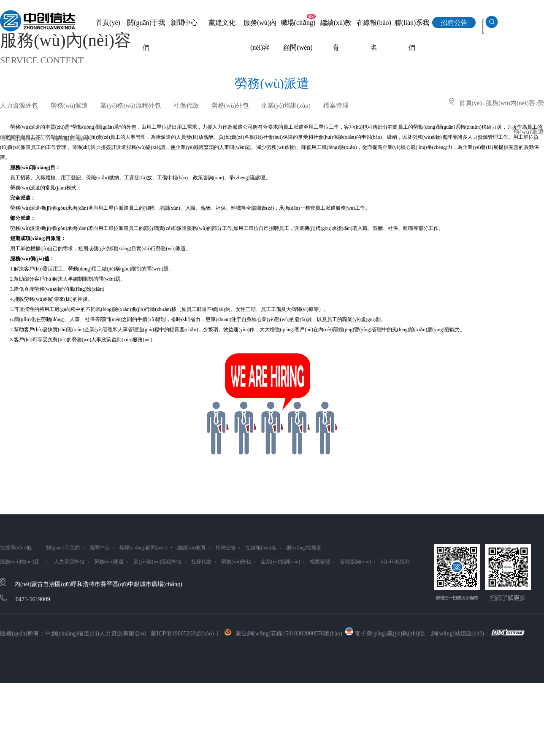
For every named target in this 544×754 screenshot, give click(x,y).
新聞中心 (99, 548)
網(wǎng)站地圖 (304, 548)
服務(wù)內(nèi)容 (510, 103)
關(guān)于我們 (62, 548)
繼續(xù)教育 (191, 548)
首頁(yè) (470, 103)
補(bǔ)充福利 (70, 138)
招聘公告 (226, 548)
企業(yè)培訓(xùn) (286, 105)
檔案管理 (336, 105)
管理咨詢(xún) (19, 138)
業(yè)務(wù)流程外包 (130, 105)
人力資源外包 (19, 105)
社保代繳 (186, 105)
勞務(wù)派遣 (69, 105)
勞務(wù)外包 (230, 105)
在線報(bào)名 (261, 548)
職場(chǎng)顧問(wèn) (143, 548)
